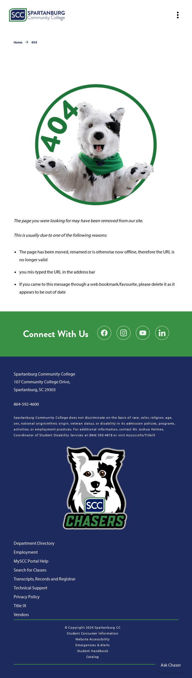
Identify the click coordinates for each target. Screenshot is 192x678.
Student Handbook (92, 651)
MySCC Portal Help (31, 561)
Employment (26, 552)
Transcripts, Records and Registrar (44, 579)
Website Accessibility (92, 639)
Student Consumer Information (92, 633)
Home (18, 42)
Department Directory (34, 543)
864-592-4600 (26, 404)
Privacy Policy (27, 596)
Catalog (92, 657)
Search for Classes (30, 570)
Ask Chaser (171, 665)
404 (34, 42)
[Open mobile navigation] (177, 15)
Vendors (21, 614)
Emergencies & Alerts (92, 645)
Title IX (20, 605)
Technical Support (30, 587)
